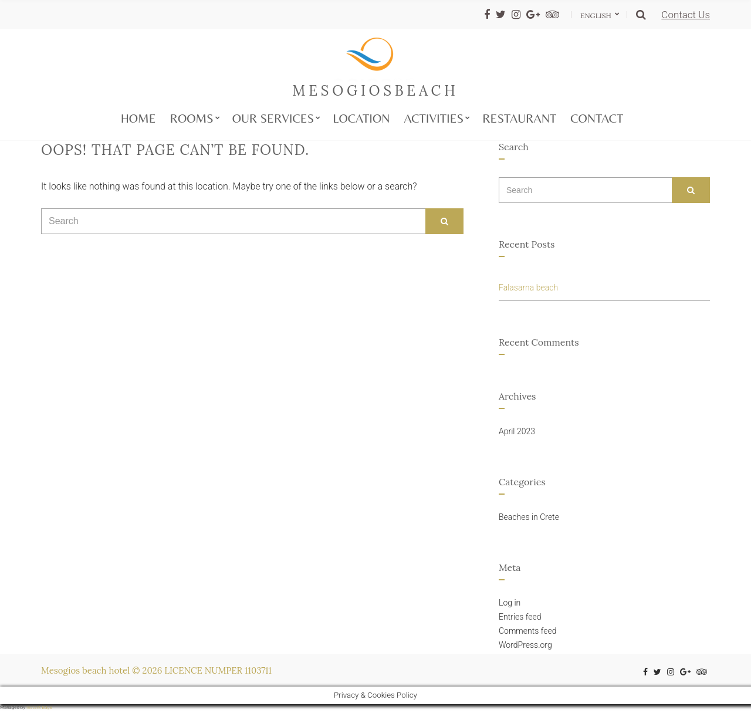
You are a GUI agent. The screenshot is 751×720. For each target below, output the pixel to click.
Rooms (192, 118)
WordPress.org (525, 645)
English (596, 15)
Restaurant (519, 118)
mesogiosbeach (375, 91)
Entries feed (520, 616)
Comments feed (527, 631)
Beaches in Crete (529, 517)
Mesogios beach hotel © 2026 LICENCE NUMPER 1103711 (156, 670)
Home (138, 118)
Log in (509, 602)
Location (361, 118)
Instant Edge (39, 707)
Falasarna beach (528, 287)
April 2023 (517, 431)
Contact (596, 118)
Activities (434, 118)
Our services (273, 118)
